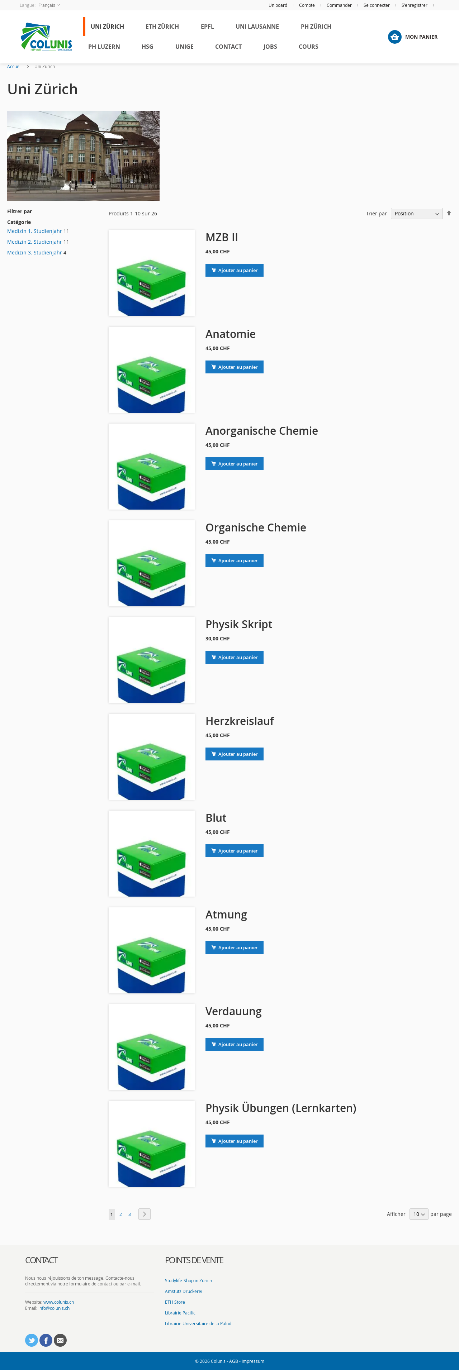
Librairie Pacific (180, 1313)
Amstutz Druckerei (183, 1291)
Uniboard (278, 5)
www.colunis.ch (58, 1302)
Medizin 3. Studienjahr (34, 252)
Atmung (226, 914)
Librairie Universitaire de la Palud (198, 1323)
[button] (39, 5)
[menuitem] (100, 29)
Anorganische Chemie (261, 431)
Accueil (14, 66)
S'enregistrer (414, 5)
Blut (216, 818)
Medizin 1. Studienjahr (34, 231)
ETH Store (175, 1302)
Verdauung (233, 1011)
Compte (307, 5)
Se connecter (377, 5)
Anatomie (230, 334)
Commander (339, 5)
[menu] (224, 37)
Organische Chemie (255, 527)
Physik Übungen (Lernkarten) (280, 1108)
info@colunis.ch (54, 1308)
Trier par (376, 213)
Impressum (253, 1361)
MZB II (221, 237)
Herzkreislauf (239, 721)
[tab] (89, 1260)
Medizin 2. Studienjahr (34, 241)
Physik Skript (239, 624)
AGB (233, 1361)
